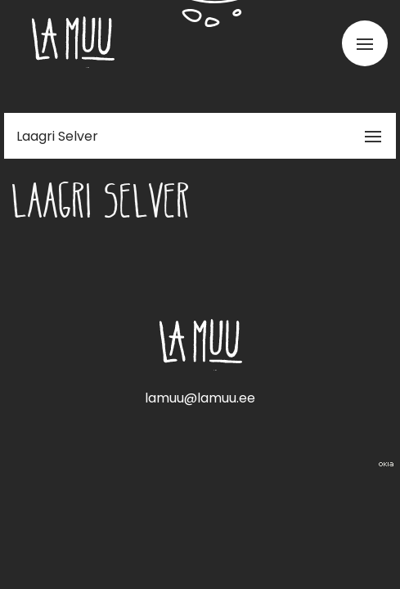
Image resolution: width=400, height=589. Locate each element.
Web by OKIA (386, 464)
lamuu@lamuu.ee (200, 398)
